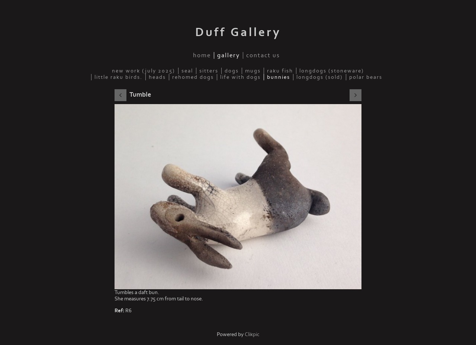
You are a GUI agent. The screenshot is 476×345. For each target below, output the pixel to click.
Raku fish (280, 71)
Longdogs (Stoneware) (331, 71)
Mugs (253, 71)
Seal (187, 71)
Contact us (263, 55)
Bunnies (278, 77)
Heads (157, 77)
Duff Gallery (238, 32)
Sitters (208, 71)
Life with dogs (240, 77)
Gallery (228, 55)
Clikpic (252, 334)
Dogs (232, 71)
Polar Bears (365, 77)
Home (202, 55)
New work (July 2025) (143, 71)
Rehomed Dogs (193, 77)
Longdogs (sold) (319, 77)
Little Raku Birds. (118, 77)
